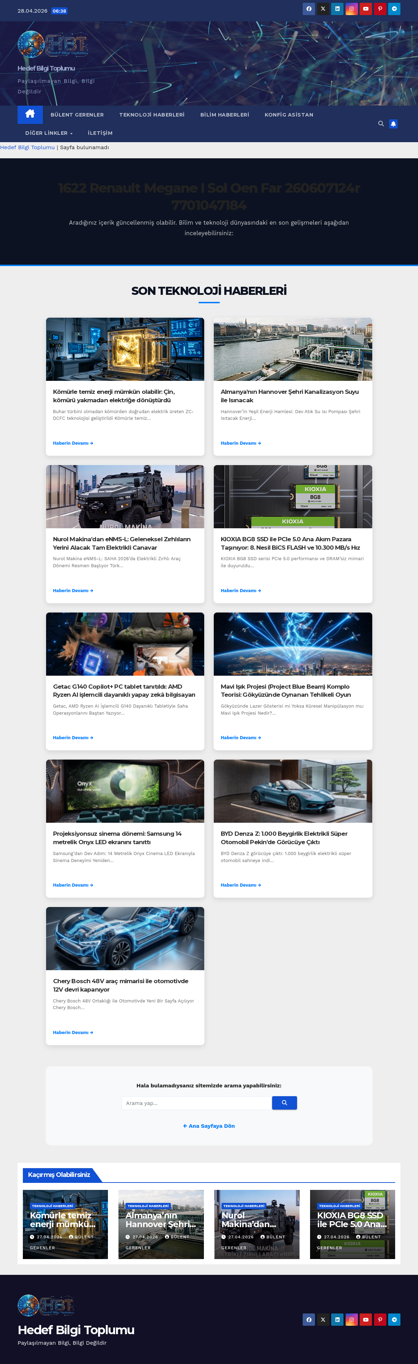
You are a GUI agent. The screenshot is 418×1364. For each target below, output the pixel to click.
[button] (381, 123)
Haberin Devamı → (73, 443)
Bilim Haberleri (225, 115)
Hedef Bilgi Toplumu (46, 68)
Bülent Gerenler (77, 115)
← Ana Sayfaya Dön (209, 1126)
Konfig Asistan (289, 115)
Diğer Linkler (47, 133)
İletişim (100, 133)
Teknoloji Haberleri (152, 115)
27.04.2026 (50, 1236)
